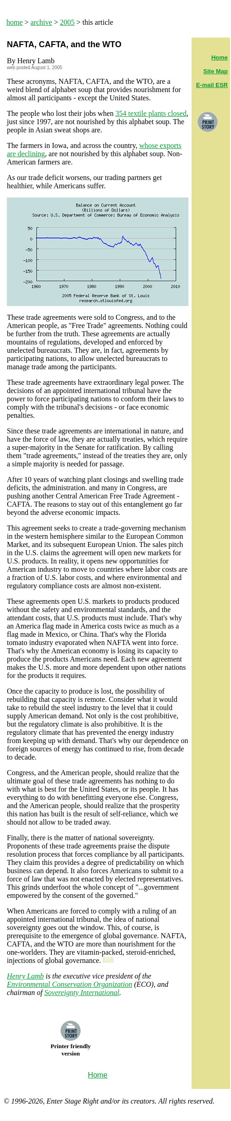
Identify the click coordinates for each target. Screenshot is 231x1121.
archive (41, 22)
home (14, 22)
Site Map (216, 71)
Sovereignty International (81, 992)
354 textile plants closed (151, 113)
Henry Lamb (25, 976)
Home (219, 57)
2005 (67, 22)
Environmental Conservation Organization (69, 984)
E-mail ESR (212, 85)
